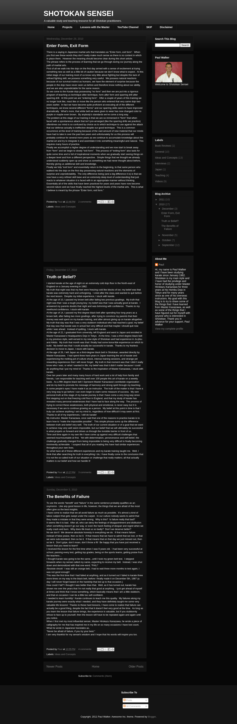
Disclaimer (166, 27)
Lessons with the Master (95, 27)
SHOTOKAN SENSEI (78, 13)
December (168, 208)
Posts (127, 700)
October (167, 240)
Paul (161, 264)
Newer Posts (54, 666)
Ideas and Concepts (65, 206)
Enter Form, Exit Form (67, 45)
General (159, 151)
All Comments (132, 706)
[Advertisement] (95, 236)
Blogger (152, 716)
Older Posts (136, 666)
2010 (162, 204)
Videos (159, 181)
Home (51, 27)
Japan (158, 169)
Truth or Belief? (61, 277)
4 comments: (85, 649)
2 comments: (85, 201)
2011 (162, 199)
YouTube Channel (128, 27)
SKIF (149, 27)
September (168, 245)
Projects (67, 27)
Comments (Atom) (102, 676)
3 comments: (85, 472)
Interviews (160, 163)
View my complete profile (169, 328)
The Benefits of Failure (67, 496)
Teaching (160, 175)
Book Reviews (163, 145)
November (168, 235)
